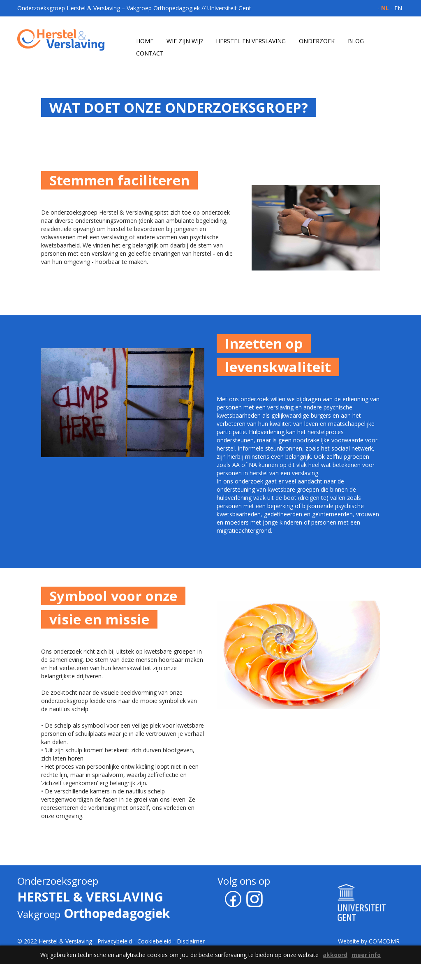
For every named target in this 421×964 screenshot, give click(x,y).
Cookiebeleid (154, 941)
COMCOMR (384, 941)
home (144, 41)
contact (150, 53)
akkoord (335, 955)
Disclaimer (191, 941)
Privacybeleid (114, 941)
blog (356, 41)
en (398, 8)
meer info (366, 955)
